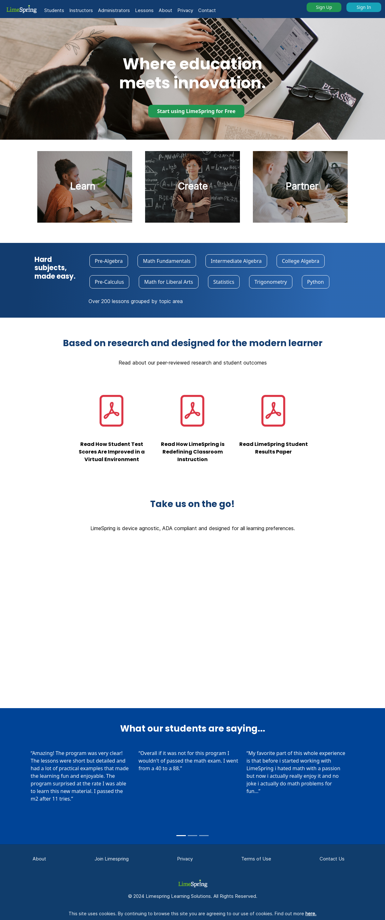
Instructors (81, 10)
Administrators (114, 10)
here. (310, 913)
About (165, 10)
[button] (21, 9)
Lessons (144, 10)
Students (54, 10)
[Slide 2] (192, 835)
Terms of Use (256, 859)
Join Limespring (112, 859)
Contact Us (332, 859)
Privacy (185, 10)
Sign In (364, 7)
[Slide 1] (181, 835)
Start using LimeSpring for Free (196, 111)
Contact (207, 10)
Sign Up (324, 7)
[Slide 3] (204, 835)
